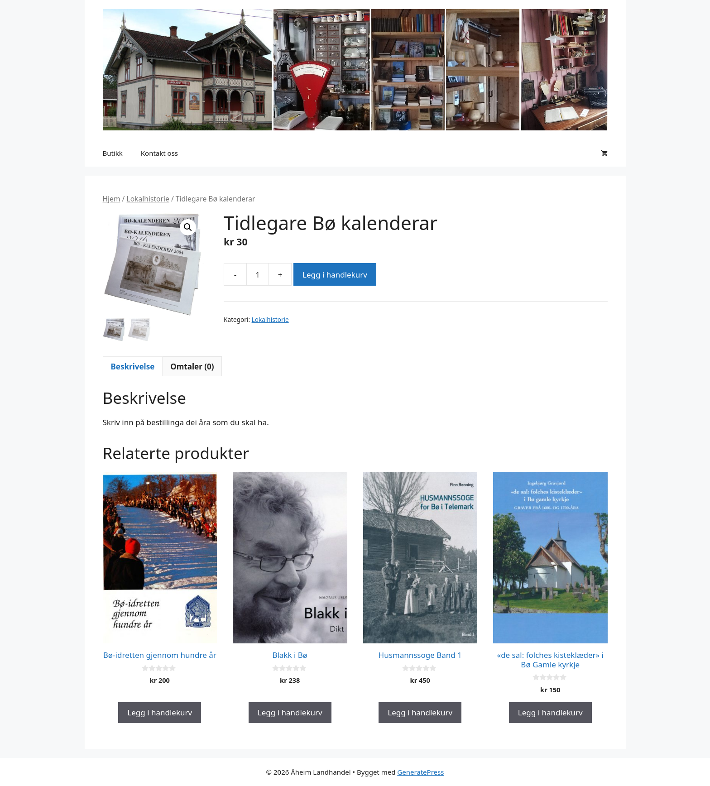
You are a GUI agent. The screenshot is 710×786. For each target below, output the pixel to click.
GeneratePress (420, 771)
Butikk (113, 153)
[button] (188, 227)
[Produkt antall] (257, 274)
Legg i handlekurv (334, 274)
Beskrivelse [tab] (133, 366)
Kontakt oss (159, 153)
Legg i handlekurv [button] (159, 712)
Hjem (111, 199)
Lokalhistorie (147, 199)
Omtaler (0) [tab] (192, 366)
